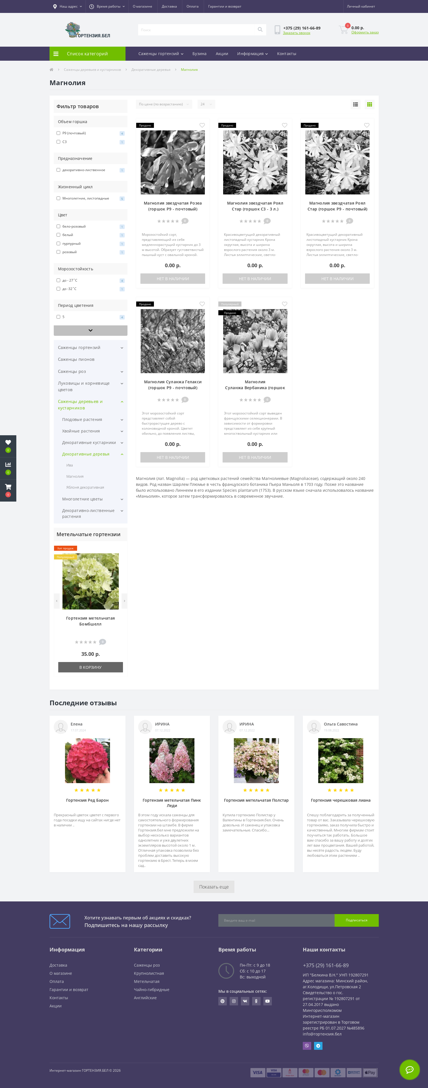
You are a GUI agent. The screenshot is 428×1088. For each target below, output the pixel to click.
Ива (69, 465)
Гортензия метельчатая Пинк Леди (172, 802)
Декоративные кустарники (89, 442)
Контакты (286, 53)
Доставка (169, 6)
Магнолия (75, 476)
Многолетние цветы (82, 499)
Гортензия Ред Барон (87, 800)
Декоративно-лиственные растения (88, 513)
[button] (68, 6)
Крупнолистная (149, 973)
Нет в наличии (173, 278)
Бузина (199, 53)
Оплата (193, 6)
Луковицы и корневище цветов (84, 386)
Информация (252, 53)
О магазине (142, 6)
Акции (222, 53)
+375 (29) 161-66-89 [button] (326, 965)
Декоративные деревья (151, 69)
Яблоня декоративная (85, 487)
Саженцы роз (72, 371)
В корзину (90, 667)
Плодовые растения (82, 419)
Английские (145, 997)
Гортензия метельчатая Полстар (256, 800)
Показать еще (214, 887)
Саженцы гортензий (160, 53)
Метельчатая (147, 981)
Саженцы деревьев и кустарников (92, 69)
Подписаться (357, 920)
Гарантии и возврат (224, 6)
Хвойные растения (81, 431)
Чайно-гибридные (151, 989)
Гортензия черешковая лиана (341, 800)
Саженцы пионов (76, 359)
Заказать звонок (296, 32)
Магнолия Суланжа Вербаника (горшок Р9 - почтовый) (255, 387)
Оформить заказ (365, 32)
